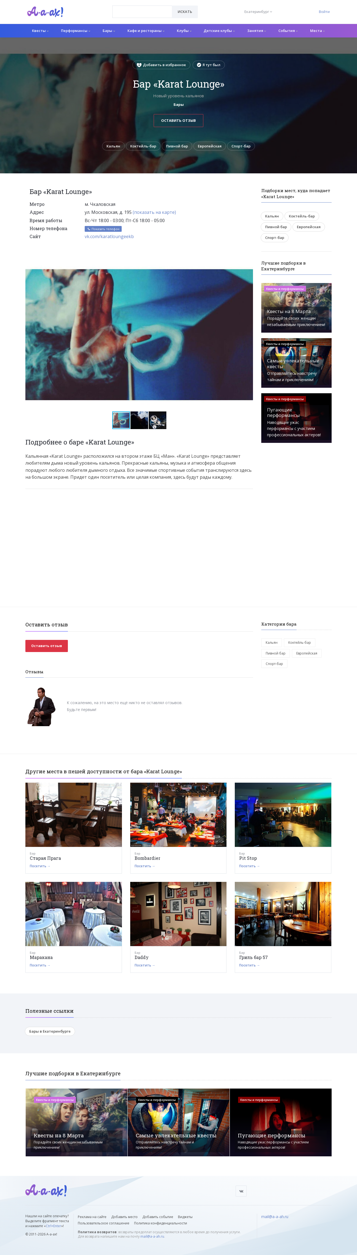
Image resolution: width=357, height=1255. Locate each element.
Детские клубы (219, 30)
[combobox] (142, 12)
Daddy (142, 957)
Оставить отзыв (178, 120)
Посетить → (40, 866)
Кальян (113, 146)
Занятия (256, 30)
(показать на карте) (154, 212)
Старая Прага (45, 858)
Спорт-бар (241, 146)
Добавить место (124, 1216)
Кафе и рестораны (145, 30)
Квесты (40, 30)
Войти (324, 11)
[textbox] (142, 8)
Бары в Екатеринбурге (50, 1031)
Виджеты (185, 1216)
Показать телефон (103, 229)
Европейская (210, 146)
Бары (109, 30)
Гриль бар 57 (253, 957)
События (288, 30)
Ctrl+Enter (53, 1226)
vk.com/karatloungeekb (109, 236)
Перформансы (75, 30)
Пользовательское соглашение (103, 1223)
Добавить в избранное (161, 64)
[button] (248, 263)
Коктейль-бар (143, 146)
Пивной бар (177, 146)
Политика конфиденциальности (160, 1223)
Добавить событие (157, 1216)
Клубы (184, 30)
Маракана (41, 957)
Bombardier (147, 858)
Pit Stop (248, 858)
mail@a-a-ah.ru (152, 1236)
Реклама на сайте (92, 1216)
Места (317, 30)
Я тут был (208, 64)
